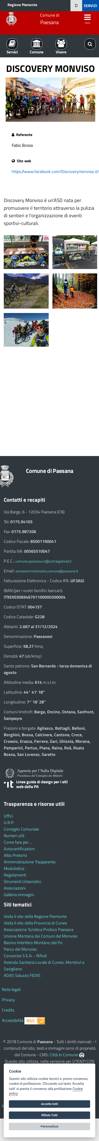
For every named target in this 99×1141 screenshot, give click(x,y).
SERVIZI (90, 5)
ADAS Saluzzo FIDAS (22, 975)
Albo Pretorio (15, 855)
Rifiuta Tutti (49, 1115)
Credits (8, 1010)
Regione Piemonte (22, 4)
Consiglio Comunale (21, 829)
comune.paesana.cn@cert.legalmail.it (43, 561)
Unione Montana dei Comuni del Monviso (40, 936)
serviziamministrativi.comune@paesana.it (46, 571)
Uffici (8, 816)
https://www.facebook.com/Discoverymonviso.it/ (55, 171)
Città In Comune (64, 1055)
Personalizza (50, 1126)
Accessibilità (12, 1020)
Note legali (11, 989)
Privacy (8, 1000)
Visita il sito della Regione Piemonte (35, 916)
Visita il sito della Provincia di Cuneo (35, 923)
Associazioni (15, 888)
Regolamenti (15, 875)
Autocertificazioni (19, 849)
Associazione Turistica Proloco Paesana (38, 929)
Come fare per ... (18, 842)
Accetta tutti (49, 1104)
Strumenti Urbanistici (22, 881)
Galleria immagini (19, 894)
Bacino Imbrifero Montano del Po (33, 942)
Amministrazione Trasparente (29, 862)
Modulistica (14, 868)
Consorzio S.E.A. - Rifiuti (25, 956)
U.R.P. (9, 822)
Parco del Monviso (20, 949)
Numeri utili (14, 835)
